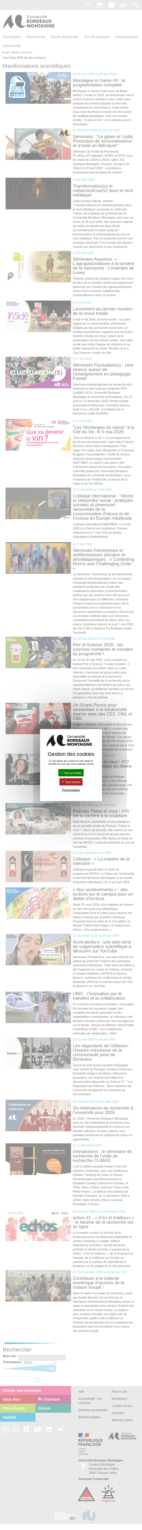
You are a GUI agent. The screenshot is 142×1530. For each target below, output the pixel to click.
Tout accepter (71, 772)
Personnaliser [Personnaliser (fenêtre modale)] (71, 790)
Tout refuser (71, 782)
